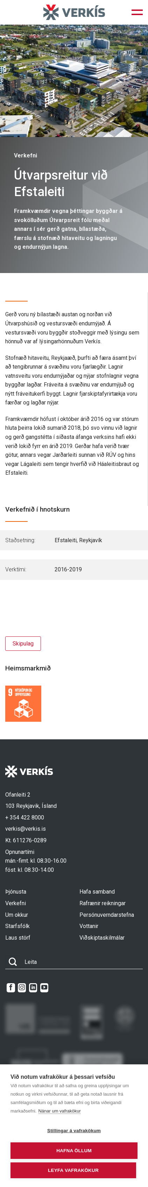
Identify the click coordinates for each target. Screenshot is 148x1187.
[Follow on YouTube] (44, 987)
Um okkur (16, 915)
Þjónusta (15, 891)
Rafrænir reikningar (102, 903)
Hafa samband (97, 891)
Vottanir (88, 926)
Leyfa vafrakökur (73, 1170)
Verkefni (15, 903)
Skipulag (23, 643)
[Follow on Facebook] (11, 987)
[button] (137, 12)
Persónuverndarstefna (106, 915)
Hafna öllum (74, 1150)
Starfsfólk (17, 926)
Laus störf (17, 937)
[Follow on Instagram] (22, 987)
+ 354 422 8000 (24, 817)
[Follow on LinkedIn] (33, 987)
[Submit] (13, 962)
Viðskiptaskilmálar (102, 937)
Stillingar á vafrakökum (74, 1130)
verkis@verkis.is (25, 828)
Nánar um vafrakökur (59, 1111)
